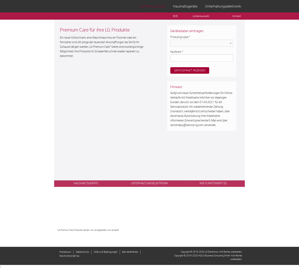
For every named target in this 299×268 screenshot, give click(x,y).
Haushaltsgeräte (185, 7)
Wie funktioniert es (69, 256)
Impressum (65, 252)
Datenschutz (82, 252)
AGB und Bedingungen (105, 252)
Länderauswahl (201, 16)
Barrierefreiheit (130, 252)
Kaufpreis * (176, 52)
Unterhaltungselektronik (223, 7)
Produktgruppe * (180, 37)
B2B (175, 16)
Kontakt (236, 16)
